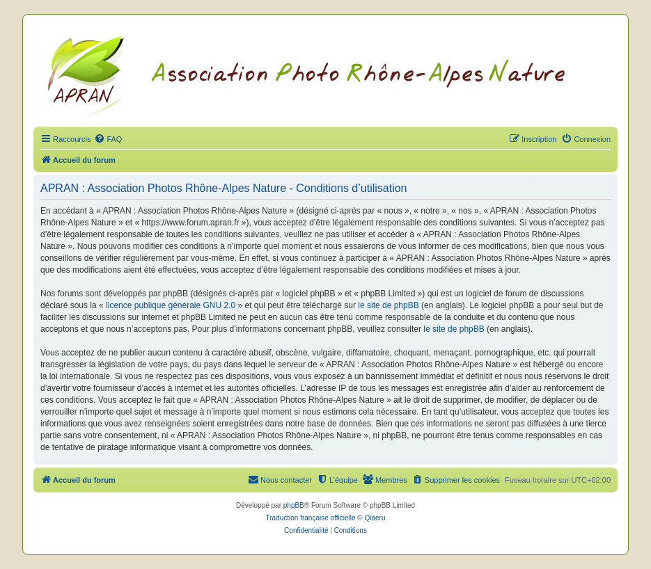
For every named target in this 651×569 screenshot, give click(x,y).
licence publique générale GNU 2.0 (170, 305)
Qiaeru (374, 518)
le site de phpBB (388, 305)
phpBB (293, 505)
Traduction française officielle (311, 518)
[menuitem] (108, 139)
